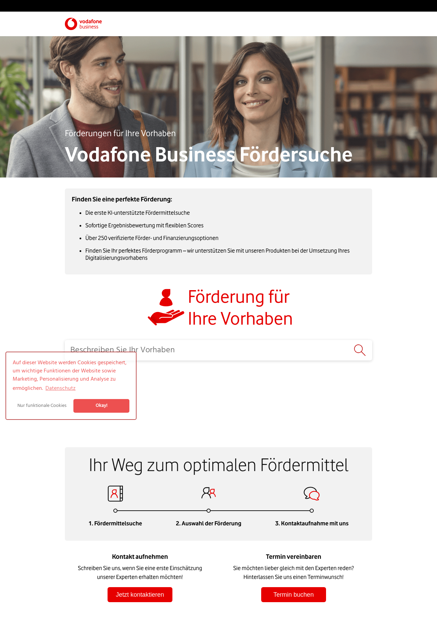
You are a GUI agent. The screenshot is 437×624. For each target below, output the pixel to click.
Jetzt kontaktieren (140, 594)
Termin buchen (293, 594)
